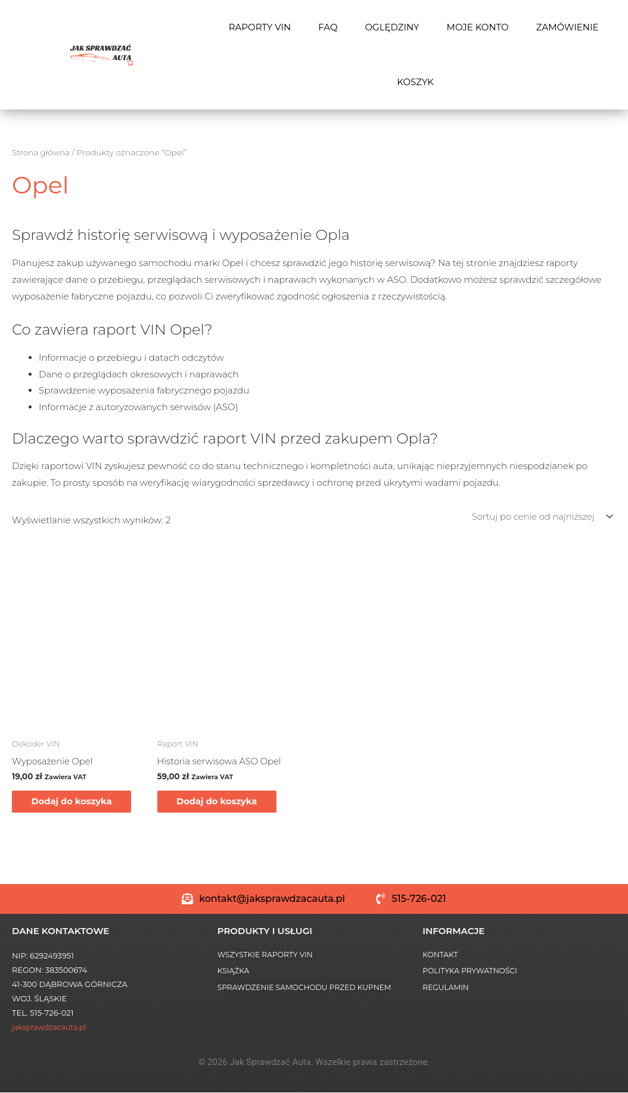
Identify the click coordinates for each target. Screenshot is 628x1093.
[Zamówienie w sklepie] (538, 516)
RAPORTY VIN (260, 27)
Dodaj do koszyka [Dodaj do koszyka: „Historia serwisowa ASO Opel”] (222, 801)
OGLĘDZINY (392, 27)
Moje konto (478, 27)
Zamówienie (567, 27)
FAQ (327, 27)
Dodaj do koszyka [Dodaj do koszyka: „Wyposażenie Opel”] (77, 801)
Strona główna (41, 152)
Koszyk (415, 82)
